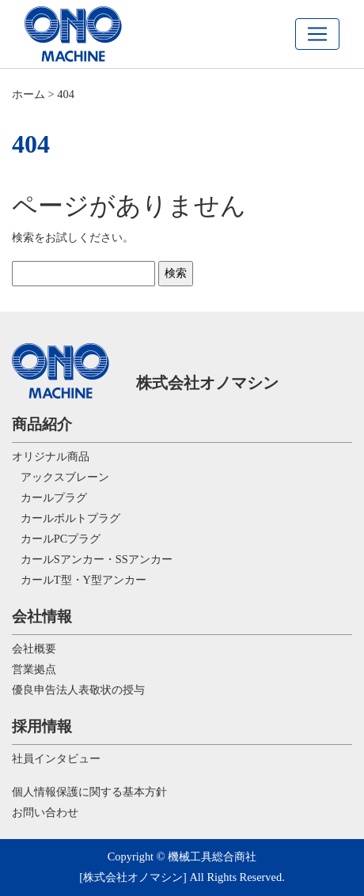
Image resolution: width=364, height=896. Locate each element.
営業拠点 (34, 669)
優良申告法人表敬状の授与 (78, 689)
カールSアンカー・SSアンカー (92, 559)
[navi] (317, 34)
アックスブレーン (60, 477)
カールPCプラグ (56, 538)
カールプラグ (49, 497)
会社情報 (42, 616)
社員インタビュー (56, 758)
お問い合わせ (45, 812)
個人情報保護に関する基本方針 (89, 791)
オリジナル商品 (50, 456)
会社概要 (34, 648)
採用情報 (42, 726)
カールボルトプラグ (66, 518)
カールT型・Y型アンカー (79, 579)
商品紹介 (42, 424)
